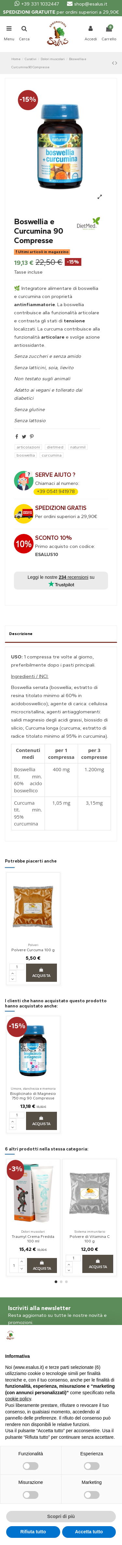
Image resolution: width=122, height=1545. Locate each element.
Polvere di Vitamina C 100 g (90, 1238)
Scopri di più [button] (61, 1516)
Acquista (41, 973)
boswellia (26, 455)
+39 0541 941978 (56, 491)
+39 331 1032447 (37, 4)
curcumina (51, 455)
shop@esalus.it (87, 4)
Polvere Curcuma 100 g (33, 950)
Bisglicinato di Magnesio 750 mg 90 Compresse (33, 1095)
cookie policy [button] (18, 1398)
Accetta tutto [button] (89, 1531)
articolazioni (28, 447)
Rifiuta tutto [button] (33, 1531)
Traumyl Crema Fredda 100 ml (33, 1238)
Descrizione (21, 633)
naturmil (78, 447)
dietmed (55, 447)
